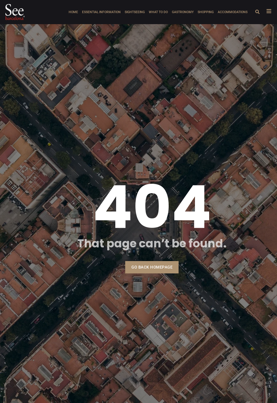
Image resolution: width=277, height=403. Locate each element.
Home (73, 12)
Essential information (101, 12)
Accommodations (233, 12)
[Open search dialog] (257, 12)
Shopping (206, 12)
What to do (158, 12)
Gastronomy (183, 12)
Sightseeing (135, 12)
